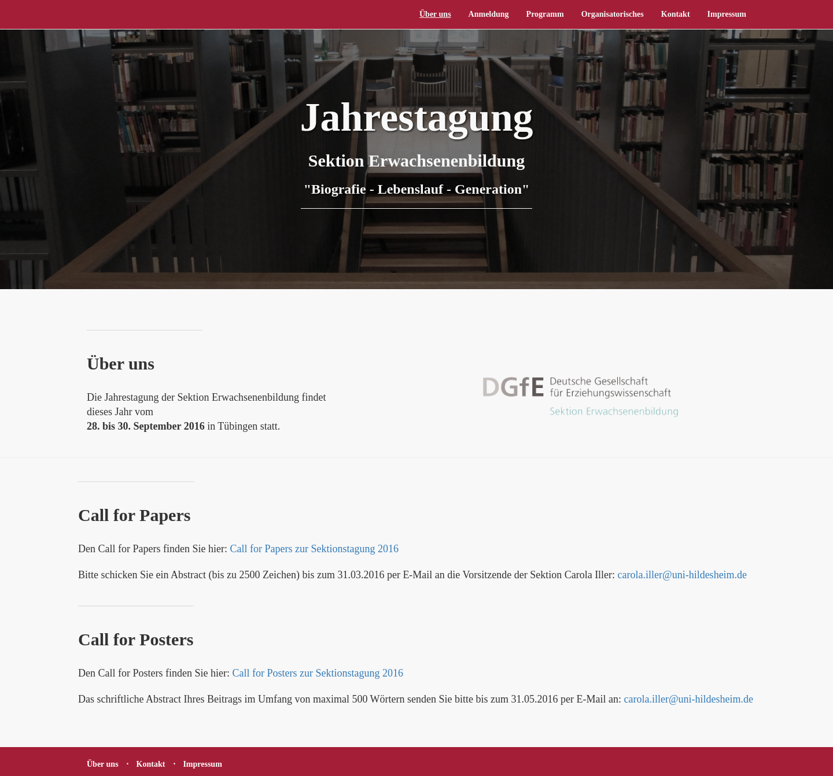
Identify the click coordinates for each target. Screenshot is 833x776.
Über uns (435, 14)
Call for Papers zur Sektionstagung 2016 (314, 549)
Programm (545, 14)
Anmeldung (489, 14)
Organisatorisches (612, 14)
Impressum (726, 14)
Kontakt (675, 14)
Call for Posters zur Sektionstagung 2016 (317, 673)
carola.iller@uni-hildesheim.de (682, 575)
